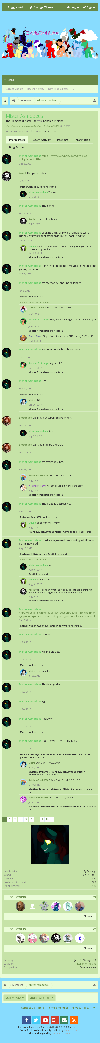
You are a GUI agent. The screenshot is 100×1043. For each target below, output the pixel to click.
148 (94, 886)
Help (41, 1007)
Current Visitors (14, 89)
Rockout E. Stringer (31, 553)
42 (94, 929)
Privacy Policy (80, 1007)
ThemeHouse (71, 1030)
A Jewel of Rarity (56, 625)
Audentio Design (61, 1033)
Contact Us (28, 1007)
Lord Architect (36, 307)
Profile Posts (17, 140)
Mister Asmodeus (30, 186)
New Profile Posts (58, 89)
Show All (88, 916)
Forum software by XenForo (50, 1027)
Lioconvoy (25, 417)
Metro (23, 296)
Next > (49, 819)
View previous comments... (34, 301)
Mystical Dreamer (45, 754)
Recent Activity (35, 89)
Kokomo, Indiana (86, 963)
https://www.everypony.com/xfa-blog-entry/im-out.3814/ (33, 126)
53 (94, 897)
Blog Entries (16, 147)
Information (82, 140)
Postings (62, 140)
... (73, 89)
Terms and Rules (57, 1007)
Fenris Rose (27, 754)
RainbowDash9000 (38, 475)
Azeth (23, 173)
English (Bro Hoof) (40, 997)
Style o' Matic (13, 997)
